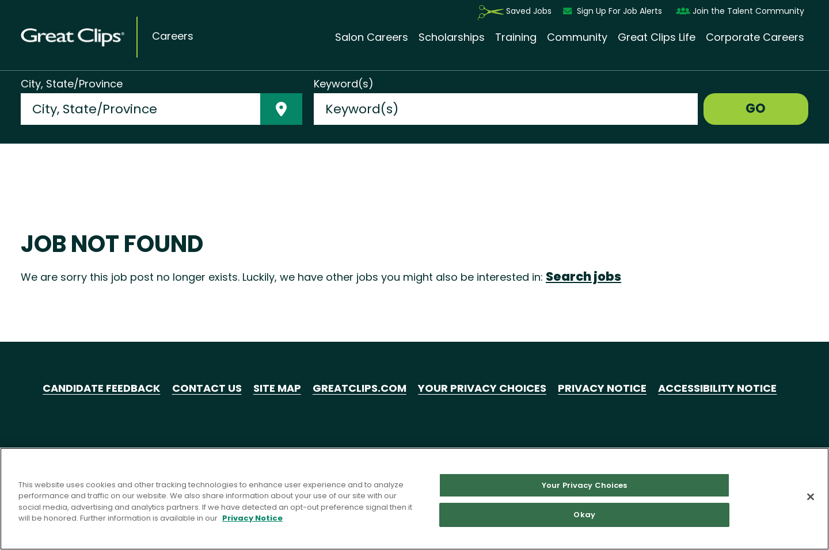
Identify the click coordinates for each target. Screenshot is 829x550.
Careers (172, 36)
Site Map (277, 388)
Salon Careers (371, 37)
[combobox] (140, 109)
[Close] (810, 496)
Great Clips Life (656, 37)
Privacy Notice (602, 388)
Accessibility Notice (717, 388)
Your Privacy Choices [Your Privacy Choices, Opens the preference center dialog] (585, 485)
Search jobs (583, 276)
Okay (584, 514)
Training (516, 37)
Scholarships (452, 37)
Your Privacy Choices (482, 388)
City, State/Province (72, 84)
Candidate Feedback (101, 388)
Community (577, 37)
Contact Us (207, 388)
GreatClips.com (359, 388)
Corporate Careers (755, 37)
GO (756, 108)
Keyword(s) (344, 84)
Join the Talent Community (740, 11)
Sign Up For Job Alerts (613, 11)
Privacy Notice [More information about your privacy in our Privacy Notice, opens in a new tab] (252, 518)
